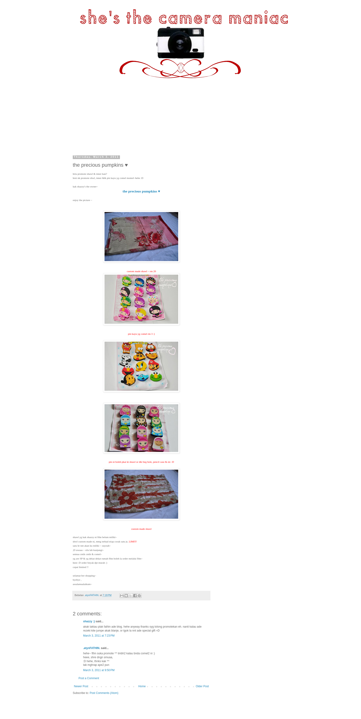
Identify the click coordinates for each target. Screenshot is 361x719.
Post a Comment (89, 678)
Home (142, 686)
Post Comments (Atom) (104, 693)
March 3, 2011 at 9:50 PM (98, 670)
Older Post (202, 686)
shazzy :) (89, 621)
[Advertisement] (180, 113)
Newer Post (81, 686)
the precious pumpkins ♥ (141, 191)
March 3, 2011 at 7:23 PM (98, 635)
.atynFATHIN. (91, 648)
